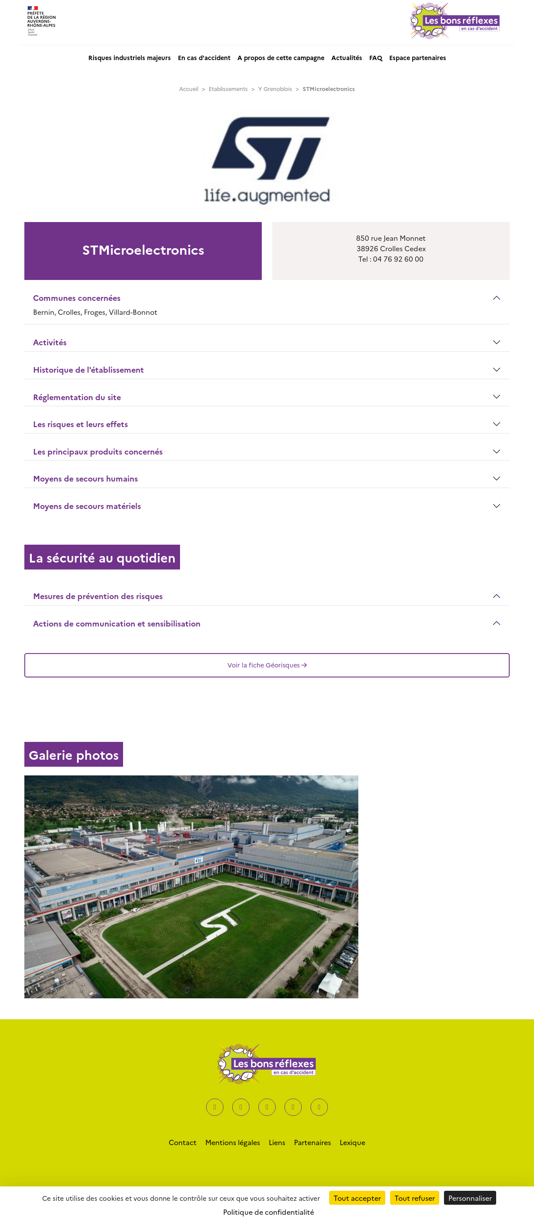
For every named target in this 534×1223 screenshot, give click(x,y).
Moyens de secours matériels (87, 505)
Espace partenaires (417, 57)
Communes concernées (76, 297)
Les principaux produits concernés (98, 451)
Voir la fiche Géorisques (267, 664)
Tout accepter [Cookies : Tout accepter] (357, 1198)
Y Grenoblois (275, 88)
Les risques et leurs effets (80, 423)
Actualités (346, 57)
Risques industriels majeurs (129, 57)
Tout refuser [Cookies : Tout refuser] (414, 1198)
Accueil (188, 88)
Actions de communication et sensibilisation (116, 623)
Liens (277, 1142)
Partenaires (312, 1142)
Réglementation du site (77, 396)
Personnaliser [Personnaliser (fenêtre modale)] (470, 1198)
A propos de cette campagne (280, 57)
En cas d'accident (204, 57)
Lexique (352, 1142)
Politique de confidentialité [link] (268, 1211)
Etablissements (228, 88)
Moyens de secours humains (85, 478)
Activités (50, 342)
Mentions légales (232, 1142)
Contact (183, 1142)
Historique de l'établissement (88, 369)
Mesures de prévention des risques (98, 595)
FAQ (375, 57)
